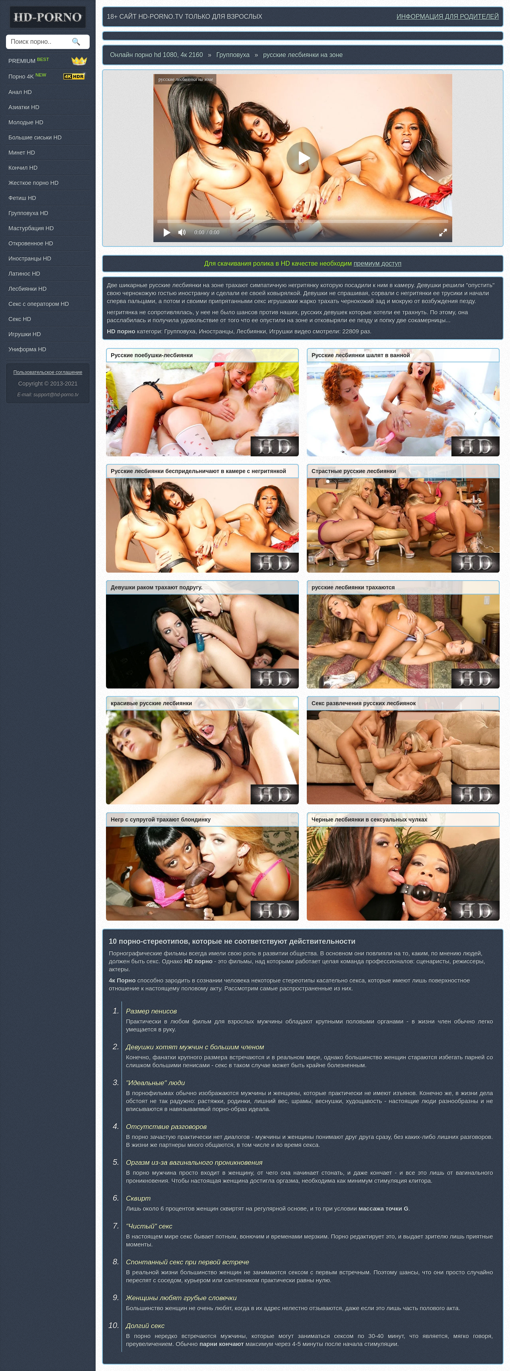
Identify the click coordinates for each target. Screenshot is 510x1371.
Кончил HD (22, 167)
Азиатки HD (23, 107)
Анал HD (20, 92)
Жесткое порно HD (33, 183)
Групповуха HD (28, 213)
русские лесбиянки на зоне (303, 54)
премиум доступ (377, 263)
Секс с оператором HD (38, 304)
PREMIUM (47, 60)
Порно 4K (47, 76)
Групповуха (233, 54)
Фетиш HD (22, 198)
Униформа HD (27, 349)
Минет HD (21, 152)
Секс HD (19, 319)
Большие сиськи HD (35, 137)
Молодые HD (25, 122)
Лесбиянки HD (27, 289)
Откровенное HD (30, 243)
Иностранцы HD (29, 258)
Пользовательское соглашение (48, 372)
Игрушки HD (24, 334)
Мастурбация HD (31, 228)
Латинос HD (24, 273)
